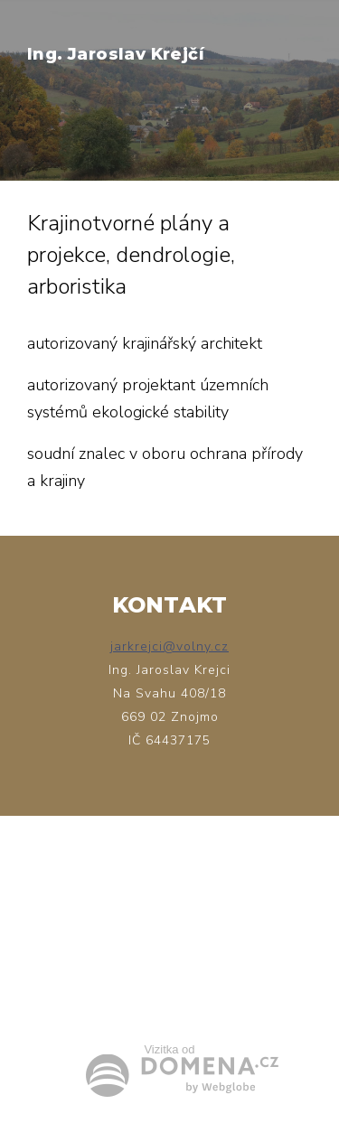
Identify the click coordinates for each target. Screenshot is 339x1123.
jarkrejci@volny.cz (169, 646)
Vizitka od (169, 1049)
